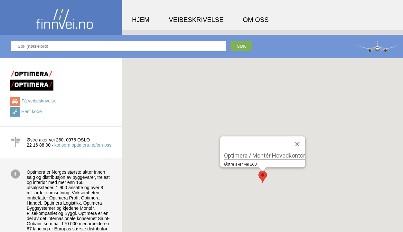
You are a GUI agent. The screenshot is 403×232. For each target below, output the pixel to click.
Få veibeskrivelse (39, 100)
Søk (241, 46)
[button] (262, 177)
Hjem (140, 19)
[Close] (297, 144)
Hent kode (31, 111)
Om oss (256, 19)
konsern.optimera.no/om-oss (82, 145)
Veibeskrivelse (196, 19)
